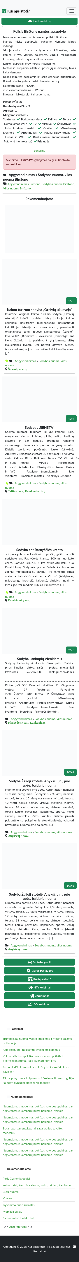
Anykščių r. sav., (18, 835)
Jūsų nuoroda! (18, 1226)
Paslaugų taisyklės (59, 1246)
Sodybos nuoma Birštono (58, 184)
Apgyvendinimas (25, 361)
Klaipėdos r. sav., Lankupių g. (26, 722)
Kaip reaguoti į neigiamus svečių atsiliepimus (31, 1049)
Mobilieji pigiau (12, 1211)
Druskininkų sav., (19, 600)
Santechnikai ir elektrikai (18, 1218)
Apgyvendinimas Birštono (24, 184)
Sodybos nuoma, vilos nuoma (53, 718)
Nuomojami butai (21, 1096)
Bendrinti (39, 150)
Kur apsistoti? (16, 11)
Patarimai (16, 1028)
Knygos (7, 1198)
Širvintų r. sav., (17, 368)
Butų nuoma (11, 1191)
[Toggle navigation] (71, 11)
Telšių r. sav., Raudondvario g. (27, 491)
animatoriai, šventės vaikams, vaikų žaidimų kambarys (37, 1185)
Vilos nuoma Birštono (17, 188)
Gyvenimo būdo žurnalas (19, 1205)
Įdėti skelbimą (39, 21)
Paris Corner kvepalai (16, 1178)
